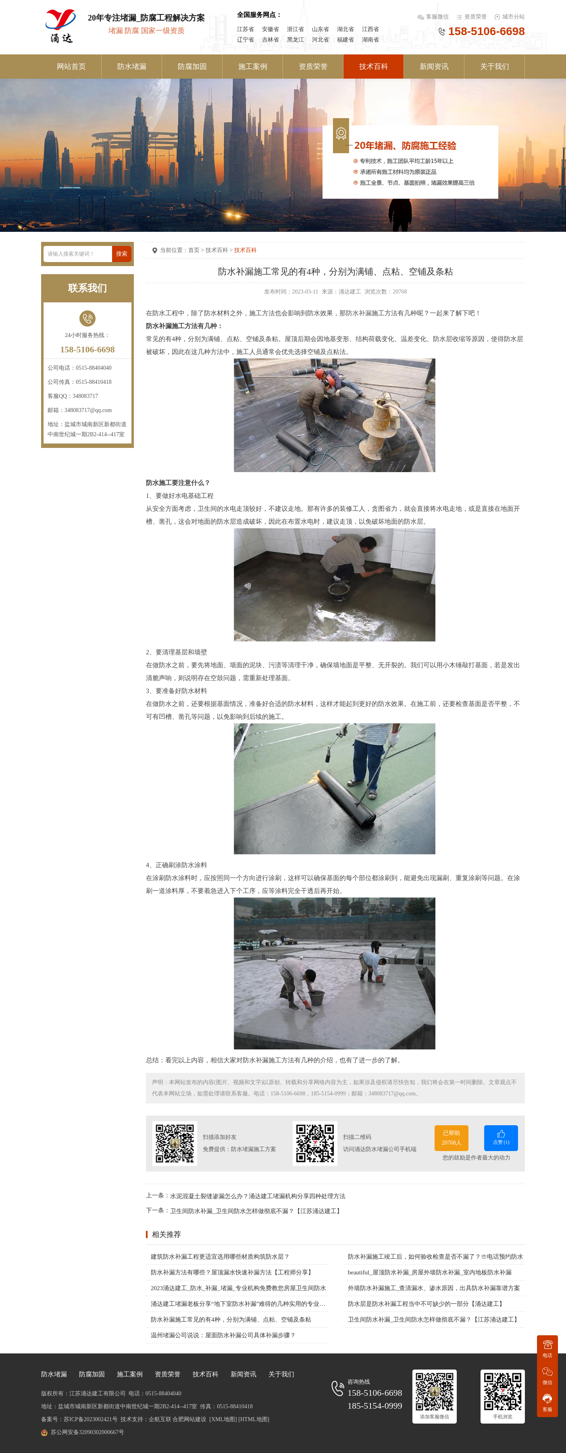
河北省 (320, 40)
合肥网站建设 (189, 1419)
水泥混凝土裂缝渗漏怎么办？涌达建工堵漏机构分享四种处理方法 (257, 1196)
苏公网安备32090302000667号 (87, 1432)
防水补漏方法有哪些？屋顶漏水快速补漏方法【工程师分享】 (232, 1272)
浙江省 (295, 29)
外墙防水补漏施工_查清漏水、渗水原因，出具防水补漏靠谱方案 (434, 1288)
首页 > (197, 250)
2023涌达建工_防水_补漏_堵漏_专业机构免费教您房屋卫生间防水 (238, 1288)
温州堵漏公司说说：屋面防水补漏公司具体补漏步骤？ (223, 1335)
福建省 (345, 40)
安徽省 (270, 29)
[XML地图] (223, 1419)
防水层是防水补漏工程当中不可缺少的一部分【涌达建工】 (426, 1304)
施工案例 (252, 66)
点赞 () (501, 1136)
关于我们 (494, 66)
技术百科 (373, 66)
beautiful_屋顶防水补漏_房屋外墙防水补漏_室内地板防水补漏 (430, 1272)
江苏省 (245, 29)
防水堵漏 (131, 66)
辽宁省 (245, 40)
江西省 (370, 29)
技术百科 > (220, 250)
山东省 (320, 29)
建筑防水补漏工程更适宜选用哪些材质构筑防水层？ (220, 1256)
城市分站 (513, 17)
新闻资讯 (434, 66)
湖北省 (345, 29)
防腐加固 (192, 66)
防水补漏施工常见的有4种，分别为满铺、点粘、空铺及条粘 (231, 1319)
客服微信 (438, 17)
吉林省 (270, 40)
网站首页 (71, 66)
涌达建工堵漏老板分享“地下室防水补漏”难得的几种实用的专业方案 (239, 1304)
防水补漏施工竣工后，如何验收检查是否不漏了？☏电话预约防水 (435, 1256)
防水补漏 (359, 313)
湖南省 (370, 40)
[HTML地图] (253, 1419)
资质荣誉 (475, 17)
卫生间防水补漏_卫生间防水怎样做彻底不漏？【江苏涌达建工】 (256, 1211)
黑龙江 (295, 40)
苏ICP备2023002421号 (91, 1419)
